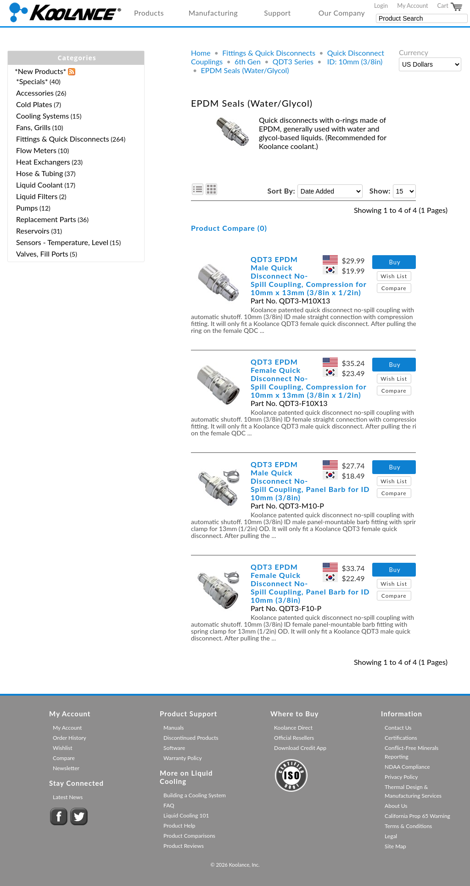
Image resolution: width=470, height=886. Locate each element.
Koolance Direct (293, 727)
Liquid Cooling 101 (186, 815)
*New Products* (40, 71)
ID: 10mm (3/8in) (354, 61)
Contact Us (398, 727)
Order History (69, 737)
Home (201, 52)
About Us (396, 805)
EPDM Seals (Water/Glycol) (245, 70)
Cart (450, 7)
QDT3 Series (293, 61)
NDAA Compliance (407, 766)
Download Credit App (300, 747)
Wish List (393, 276)
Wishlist (62, 747)
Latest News (68, 797)
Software (174, 747)
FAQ (168, 805)
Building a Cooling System (194, 795)
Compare (394, 288)
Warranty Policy (182, 758)
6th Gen (248, 61)
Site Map (395, 846)
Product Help (179, 825)
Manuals (173, 727)
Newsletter (66, 768)
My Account (412, 5)
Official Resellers (294, 737)
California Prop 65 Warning (417, 815)
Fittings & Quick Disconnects (268, 52)
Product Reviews (183, 845)
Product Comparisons (189, 835)
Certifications (401, 737)
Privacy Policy (401, 776)
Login (381, 5)
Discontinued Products (190, 737)
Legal (391, 836)
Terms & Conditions (408, 826)
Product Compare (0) (229, 227)
